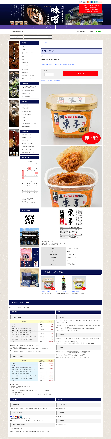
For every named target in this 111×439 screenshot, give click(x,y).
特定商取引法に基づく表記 (54, 80)
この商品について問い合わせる (60, 64)
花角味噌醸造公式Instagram (17, 31)
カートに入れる (80, 73)
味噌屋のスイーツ (26, 93)
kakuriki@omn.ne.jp (60, 408)
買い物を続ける (71, 64)
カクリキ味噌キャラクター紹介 (29, 123)
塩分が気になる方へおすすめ (28, 90)
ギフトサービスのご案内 (27, 143)
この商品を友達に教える (46, 64)
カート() (63, 27)
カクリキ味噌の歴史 (26, 111)
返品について (44, 80)
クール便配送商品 (26, 97)
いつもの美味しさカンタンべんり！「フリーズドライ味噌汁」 (29, 87)
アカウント (32, 27)
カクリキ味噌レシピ (26, 105)
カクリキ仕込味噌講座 (27, 114)
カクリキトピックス (17, 27)
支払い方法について (26, 134)
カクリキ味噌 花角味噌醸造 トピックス (82, 31)
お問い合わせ (47, 27)
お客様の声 (24, 117)
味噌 (46, 42)
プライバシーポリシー (27, 149)
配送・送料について (26, 137)
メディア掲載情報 (26, 126)
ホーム (42, 42)
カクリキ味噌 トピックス (28, 152)
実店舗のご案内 (25, 108)
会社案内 (24, 120)
